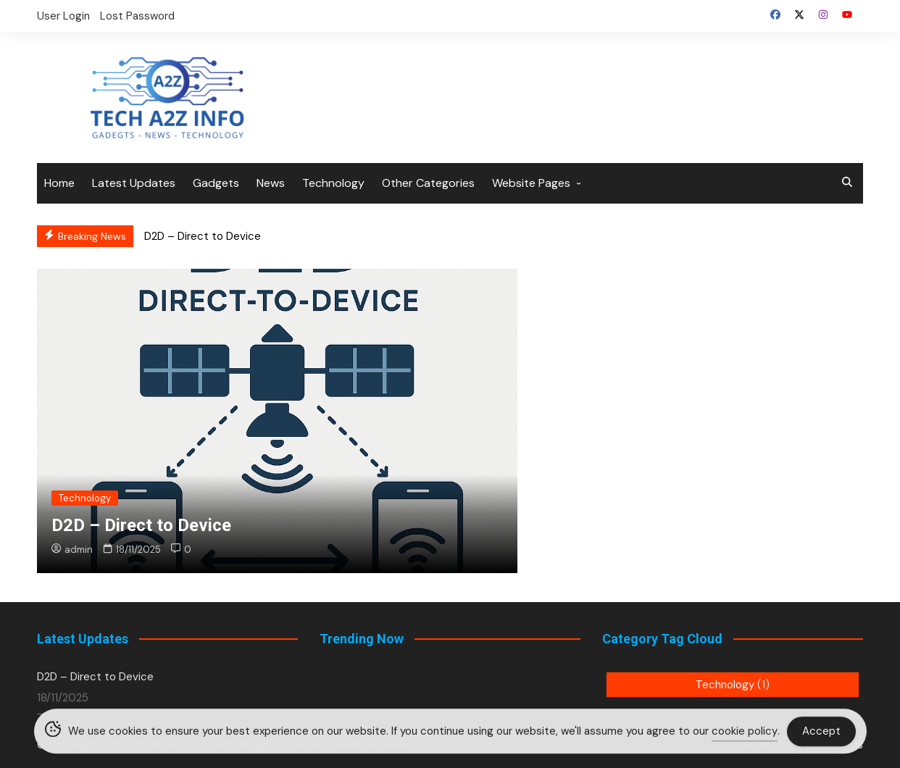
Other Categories (428, 183)
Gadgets (216, 183)
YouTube (847, 14)
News (271, 183)
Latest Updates (133, 183)
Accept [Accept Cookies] (821, 732)
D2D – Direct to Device (202, 236)
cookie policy (745, 733)
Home (59, 183)
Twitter (799, 14)
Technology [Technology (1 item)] (733, 684)
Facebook (775, 14)
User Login (63, 16)
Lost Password (137, 16)
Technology (333, 183)
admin (72, 549)
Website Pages (531, 183)
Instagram (823, 14)
